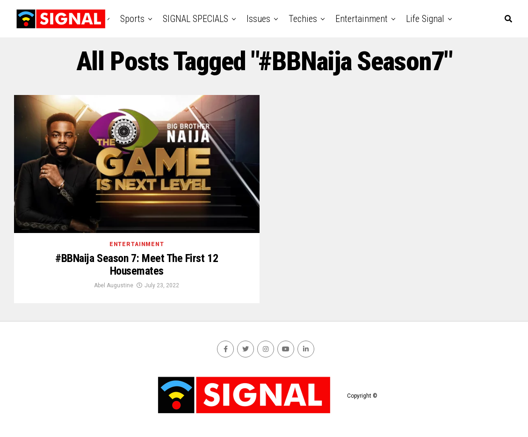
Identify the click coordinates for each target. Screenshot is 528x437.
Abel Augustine (113, 285)
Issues (258, 18)
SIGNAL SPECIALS (195, 18)
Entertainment (361, 18)
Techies (303, 18)
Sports (132, 18)
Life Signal (425, 18)
